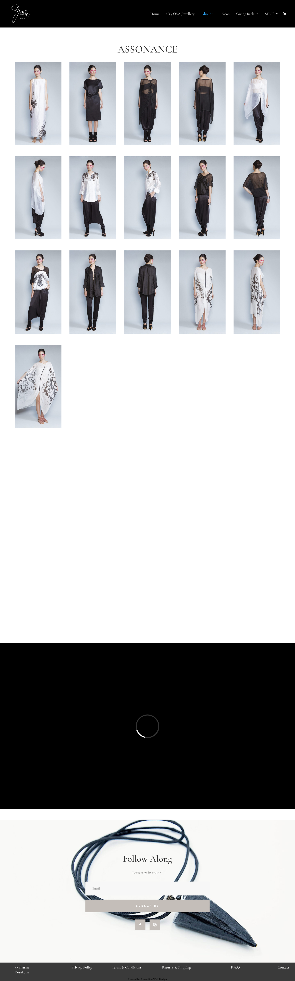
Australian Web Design (154, 979)
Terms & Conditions (126, 967)
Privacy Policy (81, 967)
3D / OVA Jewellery (180, 14)
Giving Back (245, 14)
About (206, 14)
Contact (283, 967)
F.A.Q (235, 967)
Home (154, 14)
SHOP (270, 14)
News (225, 14)
